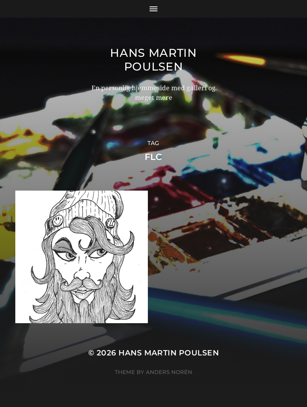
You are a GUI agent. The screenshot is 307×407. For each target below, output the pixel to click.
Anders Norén (169, 372)
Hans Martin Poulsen (153, 59)
